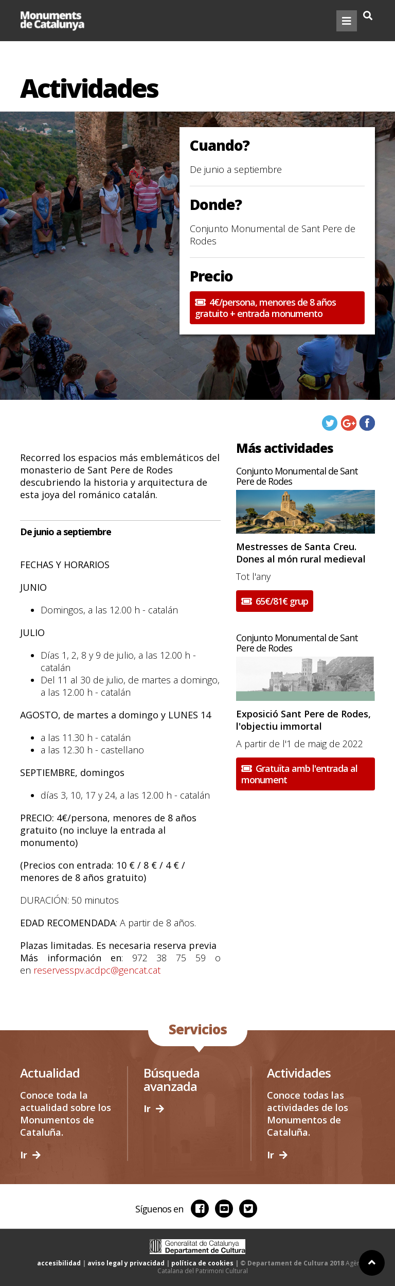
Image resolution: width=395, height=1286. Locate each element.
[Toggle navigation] (346, 20)
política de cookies (202, 1263)
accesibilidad (59, 1263)
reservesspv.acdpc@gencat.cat (96, 970)
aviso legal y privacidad (126, 1263)
